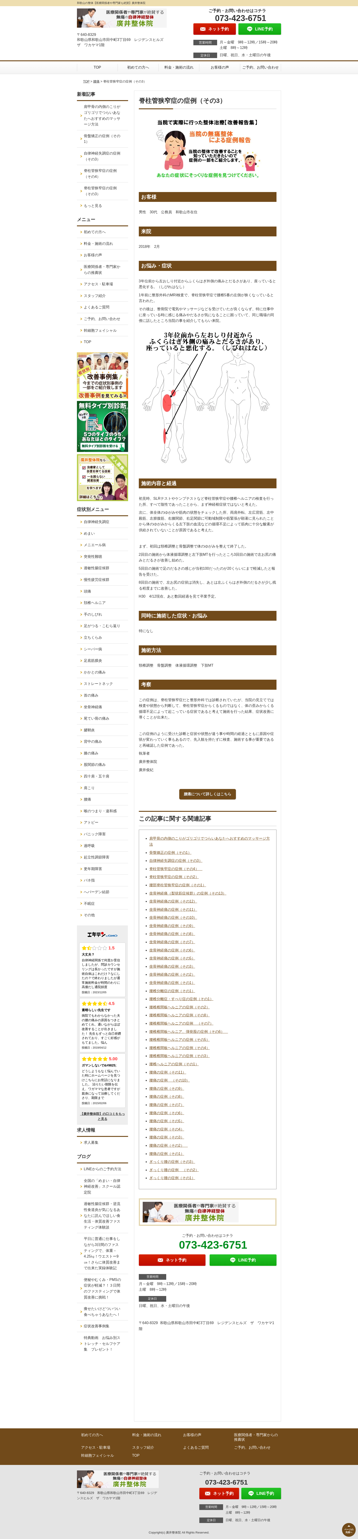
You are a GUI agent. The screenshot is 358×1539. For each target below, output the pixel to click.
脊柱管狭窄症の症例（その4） (176, 869)
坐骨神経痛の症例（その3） (172, 966)
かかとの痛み (95, 672)
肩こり (89, 788)
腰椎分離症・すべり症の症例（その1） (181, 999)
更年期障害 (93, 869)
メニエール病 (95, 545)
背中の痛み (93, 741)
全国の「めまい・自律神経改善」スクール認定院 (102, 1186)
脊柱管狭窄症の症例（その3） (100, 191)
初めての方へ (138, 67)
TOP (97, 67)
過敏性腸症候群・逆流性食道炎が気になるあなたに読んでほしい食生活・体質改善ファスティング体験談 (102, 1215)
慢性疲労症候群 (96, 580)
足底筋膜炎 (93, 661)
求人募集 (91, 1142)
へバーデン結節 (96, 892)
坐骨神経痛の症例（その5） (172, 958)
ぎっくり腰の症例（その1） (172, 1178)
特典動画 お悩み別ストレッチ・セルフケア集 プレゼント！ (102, 1343)
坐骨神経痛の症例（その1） (172, 983)
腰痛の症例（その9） (166, 1088)
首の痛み (91, 695)
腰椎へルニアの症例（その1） (174, 1064)
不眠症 (89, 904)
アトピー (91, 822)
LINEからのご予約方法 (102, 1169)
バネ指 (89, 880)
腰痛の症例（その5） (166, 1121)
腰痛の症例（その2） (168, 1145)
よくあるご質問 (96, 307)
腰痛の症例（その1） (166, 1154)
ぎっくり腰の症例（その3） (172, 1162)
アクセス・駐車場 (98, 284)
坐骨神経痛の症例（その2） (172, 974)
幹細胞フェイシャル (100, 330)
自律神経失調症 (96, 522)
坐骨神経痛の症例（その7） (172, 942)
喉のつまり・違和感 (100, 811)
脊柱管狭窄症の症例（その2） (174, 877)
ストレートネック (98, 684)
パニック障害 (95, 834)
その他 (89, 915)
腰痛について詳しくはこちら (207, 794)
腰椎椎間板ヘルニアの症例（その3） (179, 1056)
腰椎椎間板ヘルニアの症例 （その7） (181, 1023)
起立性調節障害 (96, 857)
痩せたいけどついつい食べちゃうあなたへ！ (102, 1312)
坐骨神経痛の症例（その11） (173, 909)
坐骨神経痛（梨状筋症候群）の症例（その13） (187, 893)
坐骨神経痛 (93, 707)
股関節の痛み (95, 765)
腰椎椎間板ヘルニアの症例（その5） (179, 1040)
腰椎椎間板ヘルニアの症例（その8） (179, 1015)
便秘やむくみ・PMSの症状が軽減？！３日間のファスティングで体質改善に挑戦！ (102, 1288)
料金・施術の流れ (179, 67)
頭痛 (87, 591)
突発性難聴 (93, 556)
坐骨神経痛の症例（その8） (172, 934)
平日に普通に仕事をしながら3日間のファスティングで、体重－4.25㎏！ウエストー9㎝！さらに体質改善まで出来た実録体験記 (102, 1253)
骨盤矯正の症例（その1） (170, 853)
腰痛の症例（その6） (166, 1113)
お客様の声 (220, 67)
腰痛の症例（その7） (166, 1105)
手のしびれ (93, 614)
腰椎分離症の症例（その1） (172, 991)
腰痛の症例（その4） (166, 1129)
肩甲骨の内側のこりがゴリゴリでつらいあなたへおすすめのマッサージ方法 (102, 115)
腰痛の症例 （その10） (169, 1080)
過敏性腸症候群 (96, 568)
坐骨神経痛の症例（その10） (173, 917)
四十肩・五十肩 (96, 776)
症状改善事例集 (96, 1326)
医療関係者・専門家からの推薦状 (102, 270)
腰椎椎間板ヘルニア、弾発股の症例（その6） (188, 1032)
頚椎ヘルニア (95, 603)
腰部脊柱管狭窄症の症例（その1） (177, 885)
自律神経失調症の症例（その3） (176, 861)
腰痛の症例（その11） (167, 1072)
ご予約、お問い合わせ (260, 67)
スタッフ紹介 (95, 296)
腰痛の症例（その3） (166, 1137)
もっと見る (93, 206)
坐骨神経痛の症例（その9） (172, 926)
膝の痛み (91, 753)
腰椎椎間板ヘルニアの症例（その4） (179, 1048)
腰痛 (96, 81)
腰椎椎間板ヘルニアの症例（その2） (179, 1007)
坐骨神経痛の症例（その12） (173, 901)
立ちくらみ (93, 637)
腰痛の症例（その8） (166, 1096)
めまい (89, 533)
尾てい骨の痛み (96, 718)
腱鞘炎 (89, 730)
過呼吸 (89, 846)
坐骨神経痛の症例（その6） (172, 950)
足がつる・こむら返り (102, 626)
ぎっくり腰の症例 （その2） (174, 1170)
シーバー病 (93, 649)
